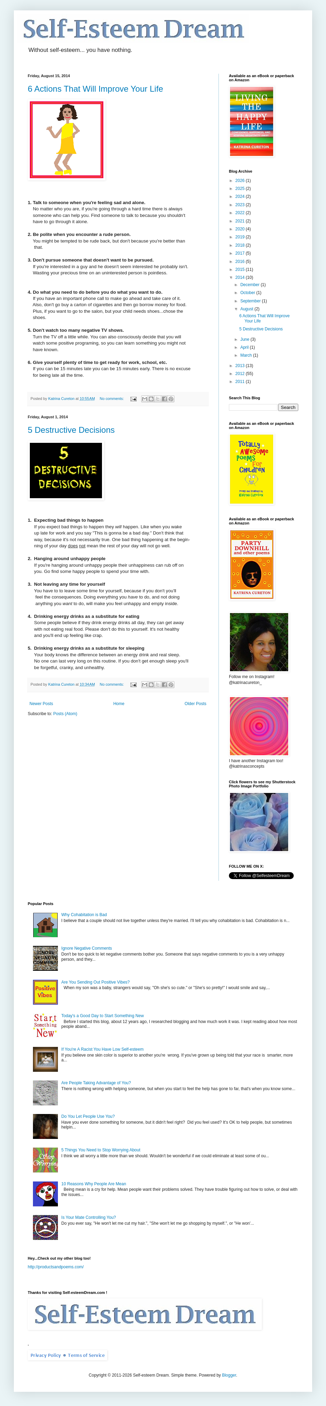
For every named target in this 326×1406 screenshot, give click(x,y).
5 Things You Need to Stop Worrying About (100, 1150)
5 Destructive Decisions (71, 430)
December (250, 284)
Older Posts (195, 703)
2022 (240, 212)
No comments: (112, 398)
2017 (240, 253)
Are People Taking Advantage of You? (96, 1082)
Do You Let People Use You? (88, 1116)
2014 (240, 277)
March (246, 355)
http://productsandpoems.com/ (56, 1267)
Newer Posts (41, 703)
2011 (240, 381)
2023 (240, 204)
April (245, 347)
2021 (240, 221)
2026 (240, 180)
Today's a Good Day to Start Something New (102, 1015)
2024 (240, 196)
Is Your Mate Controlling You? (88, 1217)
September (251, 301)
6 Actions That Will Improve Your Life (95, 88)
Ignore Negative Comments (86, 948)
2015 (240, 269)
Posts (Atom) (65, 713)
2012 (240, 373)
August (247, 309)
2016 (240, 261)
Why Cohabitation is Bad (84, 914)
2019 (240, 237)
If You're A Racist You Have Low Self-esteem (102, 1049)
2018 (240, 245)
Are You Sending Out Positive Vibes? (95, 982)
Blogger (229, 1375)
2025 (240, 188)
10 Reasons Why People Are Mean (93, 1183)
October (248, 292)
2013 (240, 365)
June (245, 339)
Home (119, 703)
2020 (240, 229)
